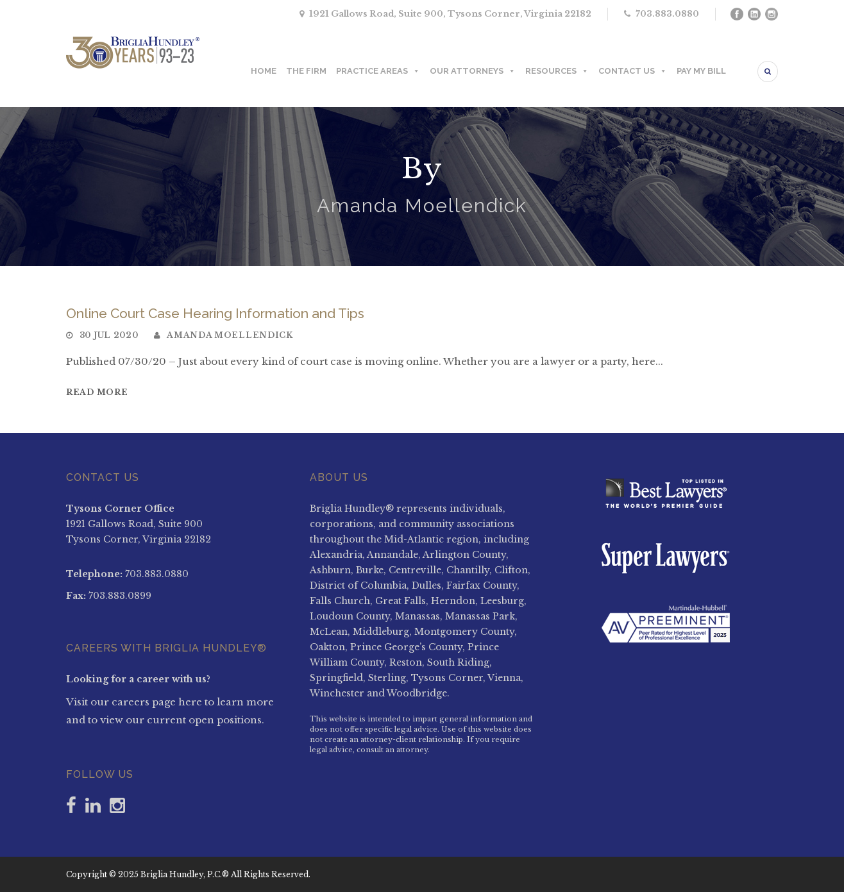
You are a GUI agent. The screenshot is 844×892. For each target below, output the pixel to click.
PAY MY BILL (701, 71)
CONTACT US (632, 71)
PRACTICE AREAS (378, 71)
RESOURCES (557, 71)
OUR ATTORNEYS (473, 71)
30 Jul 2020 (109, 335)
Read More (97, 392)
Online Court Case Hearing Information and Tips (215, 313)
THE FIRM (306, 71)
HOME (263, 71)
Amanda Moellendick (230, 335)
